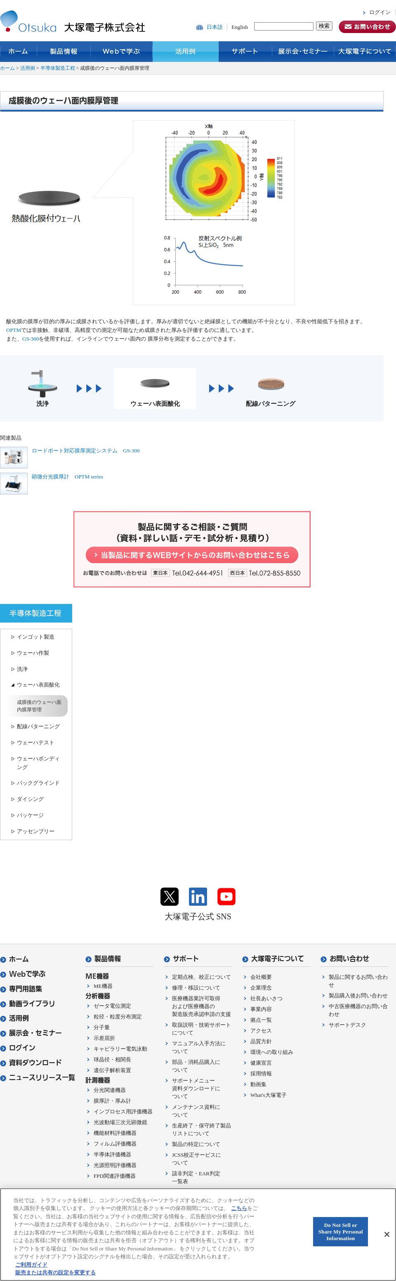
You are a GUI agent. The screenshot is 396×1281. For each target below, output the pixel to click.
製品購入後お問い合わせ (358, 995)
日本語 (215, 27)
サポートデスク (347, 1025)
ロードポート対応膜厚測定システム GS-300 (85, 451)
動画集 (258, 1084)
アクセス (261, 1031)
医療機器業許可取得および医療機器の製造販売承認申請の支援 (201, 1006)
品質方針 (261, 1041)
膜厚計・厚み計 (112, 1101)
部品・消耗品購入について (196, 1066)
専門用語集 (21, 989)
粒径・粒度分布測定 (118, 1016)
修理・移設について (196, 988)
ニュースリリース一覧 (37, 1078)
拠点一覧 (261, 1020)
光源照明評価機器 (115, 1165)
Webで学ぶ (122, 51)
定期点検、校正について (201, 977)
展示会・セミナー (303, 51)
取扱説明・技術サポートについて (201, 1029)
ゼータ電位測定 (112, 1006)
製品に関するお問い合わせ (358, 981)
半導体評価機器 (112, 1154)
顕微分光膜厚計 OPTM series (67, 477)
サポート (245, 51)
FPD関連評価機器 (115, 1176)
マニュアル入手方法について (199, 1047)
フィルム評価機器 (115, 1144)
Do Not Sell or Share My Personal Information (340, 1231)
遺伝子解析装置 (112, 1070)
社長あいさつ (266, 998)
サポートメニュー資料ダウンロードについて (196, 1088)
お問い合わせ (345, 959)
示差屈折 (104, 1038)
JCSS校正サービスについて (196, 1159)
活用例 (186, 51)
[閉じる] (387, 1234)
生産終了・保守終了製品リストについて (201, 1129)
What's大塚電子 (268, 1095)
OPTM (13, 330)
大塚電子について (365, 51)
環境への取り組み (271, 1052)
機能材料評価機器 (115, 1133)
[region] (198, 1234)
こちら (239, 1208)
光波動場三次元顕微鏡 (120, 1122)
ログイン (380, 12)
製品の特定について (196, 1144)
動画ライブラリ (27, 1004)
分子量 (102, 1027)
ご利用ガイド (31, 1265)
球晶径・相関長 (112, 1059)
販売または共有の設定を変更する (55, 1272)
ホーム (18, 51)
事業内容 (261, 1009)
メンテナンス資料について (196, 1111)
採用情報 (261, 1073)
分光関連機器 (110, 1090)
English (239, 27)
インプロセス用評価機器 (123, 1111)
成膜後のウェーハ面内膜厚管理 (39, 706)
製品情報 (64, 51)
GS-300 (30, 339)
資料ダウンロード (31, 1063)
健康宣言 (261, 1063)
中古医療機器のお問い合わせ (358, 1010)
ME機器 (103, 986)
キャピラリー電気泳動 (120, 1049)
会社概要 (261, 977)
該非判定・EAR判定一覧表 (196, 1177)
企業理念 (261, 988)
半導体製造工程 (57, 68)
